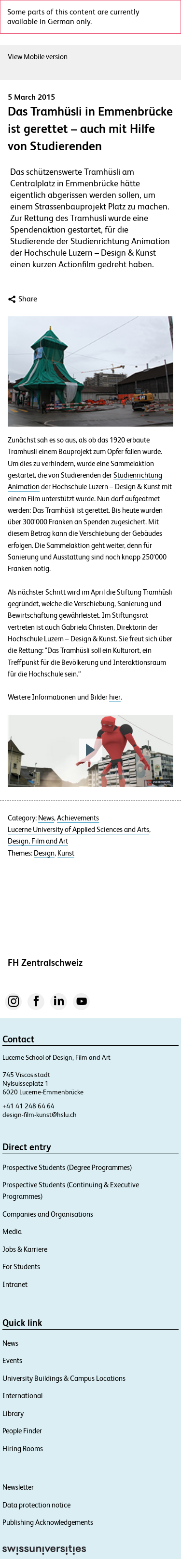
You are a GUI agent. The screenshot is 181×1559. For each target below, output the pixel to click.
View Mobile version (40, 56)
